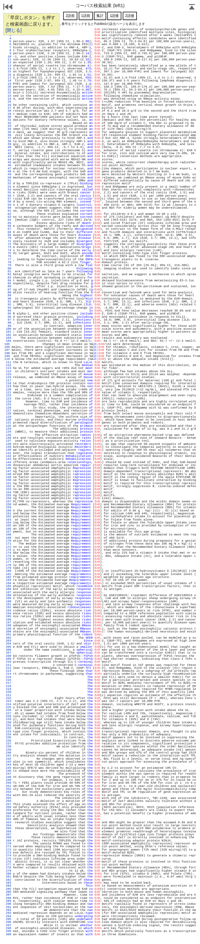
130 (8, 420)
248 (8, 777)
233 (8, 731)
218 (8, 686)
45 (8, 162)
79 (8, 265)
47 (8, 168)
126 (8, 408)
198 (8, 625)
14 (8, 68)
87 (8, 289)
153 (8, 489)
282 (8, 880)
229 (8, 719)
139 (8, 447)
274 (8, 855)
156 (8, 498)
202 (8, 638)
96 (8, 317)
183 (8, 580)
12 (8, 62)
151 (8, 483)
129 (8, 417)
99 (8, 326)
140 (8, 450)
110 (7, 359)
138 (8, 444)
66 (8, 226)
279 (8, 871)
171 (8, 544)
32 (8, 123)
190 (8, 601)
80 (8, 268)
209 (8, 659)
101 (8, 332)
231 (8, 725)
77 (8, 259)
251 (8, 786)
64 (8, 220)
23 (8, 96)
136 (8, 438)
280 (8, 874)
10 (8, 56)
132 (8, 426)
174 (8, 553)
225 (8, 707)
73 (8, 247)
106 (7, 347)
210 (8, 662)
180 (8, 571)
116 (8, 377)
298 (8, 928)
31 (8, 120)
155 (8, 495)
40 (8, 147)
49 (8, 174)
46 (8, 165)
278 (8, 867)
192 (8, 607)
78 (8, 262)
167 (8, 531)
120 (8, 389)
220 (8, 692)
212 (8, 668)
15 (8, 71)
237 (8, 743)
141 (8, 453)
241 (8, 755)
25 (8, 102)
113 (8, 368)
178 (8, 565)
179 (8, 568)
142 (8, 456)
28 (8, 111)
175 (8, 556)
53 (8, 187)
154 (8, 492)
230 (8, 722)
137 (8, 441)
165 (8, 525)
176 (8, 559)
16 (8, 75)
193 (8, 610)
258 (8, 807)
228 (8, 716)
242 (8, 759)
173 (8, 550)
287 (8, 895)
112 (8, 365)
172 (8, 547)
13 (8, 65)
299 (8, 931)
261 (8, 816)
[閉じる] (14, 30)
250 (8, 783)
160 (8, 510)
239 (8, 750)
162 (8, 516)
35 (8, 132)
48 (8, 171)
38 (8, 141)
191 (8, 604)
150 (8, 480)
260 (8, 813)
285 (8, 889)
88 (8, 292)
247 (8, 774)
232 (8, 728)
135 (8, 435)
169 (8, 538)
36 (8, 135)
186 (8, 589)
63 (8, 217)
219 (8, 689)
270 (8, 843)
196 (8, 619)
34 (8, 129)
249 (8, 780)
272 (8, 850)
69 (8, 235)
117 (8, 380)
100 (8, 329)
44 (8, 159)
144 (8, 462)
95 (8, 313)
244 (8, 764)
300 (8, 934)
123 (8, 398)
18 (8, 80)
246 (8, 771)
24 (8, 99)
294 (8, 916)
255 (8, 798)
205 (8, 647)
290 (8, 904)
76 (8, 256)
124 (8, 401)
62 (8, 214)
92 (8, 304)
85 (8, 283)
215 (8, 677)
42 (8, 153)
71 (8, 241)
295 (8, 919)
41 (8, 150)
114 (8, 371)
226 (8, 710)
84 (8, 280)
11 (8, 59)
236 (8, 740)
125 (8, 404)
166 (8, 529)
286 (8, 892)
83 (8, 277)
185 (8, 586)
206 (8, 650)
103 (8, 338)
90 (8, 298)
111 (8, 362)
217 (8, 683)
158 (8, 504)
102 (8, 335)
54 (8, 189)
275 (8, 859)
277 (8, 864)
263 (8, 822)
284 (8, 886)
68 (8, 232)
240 (8, 752)
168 (8, 534)
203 (8, 641)
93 (8, 308)
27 (8, 108)
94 (8, 311)
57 (8, 199)
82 (8, 274)
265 (8, 828)
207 (8, 653)
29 (8, 114)
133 (8, 429)
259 (8, 810)
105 (7, 344)
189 (8, 598)
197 (8, 622)
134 (8, 432)
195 (8, 616)
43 (8, 156)
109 (7, 356)
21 (8, 90)
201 (8, 634)
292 (8, 910)
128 (8, 413)
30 (8, 117)
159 (8, 507)
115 (8, 374)
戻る (8, 7)
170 (8, 541)
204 (8, 643)
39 (8, 144)
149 (8, 477)
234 (8, 734)
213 (8, 671)
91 (8, 301)
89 (8, 295)
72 (8, 244)
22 (8, 92)
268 (8, 837)
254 (8, 795)
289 (8, 901)
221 (8, 695)
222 (8, 698)
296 (8, 922)
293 (8, 913)
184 (8, 583)
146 (8, 468)
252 (8, 789)
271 (8, 846)
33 (8, 126)
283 (8, 883)
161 (8, 513)
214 (8, 674)
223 (8, 701)
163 (8, 519)
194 (8, 613)
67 (8, 229)
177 (8, 562)
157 (8, 501)
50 (8, 177)
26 (8, 105)
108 (7, 353)
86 (8, 286)
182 (8, 577)
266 (8, 831)
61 (8, 211)
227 (8, 713)
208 (8, 656)
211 (8, 665)
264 (8, 825)
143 (8, 459)
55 (8, 192)
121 (8, 392)
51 (8, 180)
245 (8, 768)
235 (8, 737)
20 (8, 87)
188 (8, 595)
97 (8, 320)
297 (8, 925)
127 (8, 410)
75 (8, 253)
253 (8, 792)
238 (8, 746)
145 (8, 465)
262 (8, 819)
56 (8, 196)
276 (8, 862)
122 (8, 395)
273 (8, 852)
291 (8, 907)
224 (8, 704)
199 (8, 629)
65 (8, 223)
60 (8, 208)
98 (8, 323)
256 (8, 801)
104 (8, 341)
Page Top (191, 7)
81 (8, 271)
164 (8, 522)
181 (8, 574)
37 (8, 138)
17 (8, 78)
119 (8, 386)
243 (8, 762)
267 (8, 834)
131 (8, 422)
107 (7, 350)
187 (8, 592)
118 (8, 383)
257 (8, 804)
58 (8, 201)
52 (8, 183)
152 (8, 486)
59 (8, 205)
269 (8, 840)
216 (8, 680)
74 (8, 250)
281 (8, 876)
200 (8, 631)
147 (8, 471)
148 (8, 474)
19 (8, 84)
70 (8, 238)
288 (8, 898)
